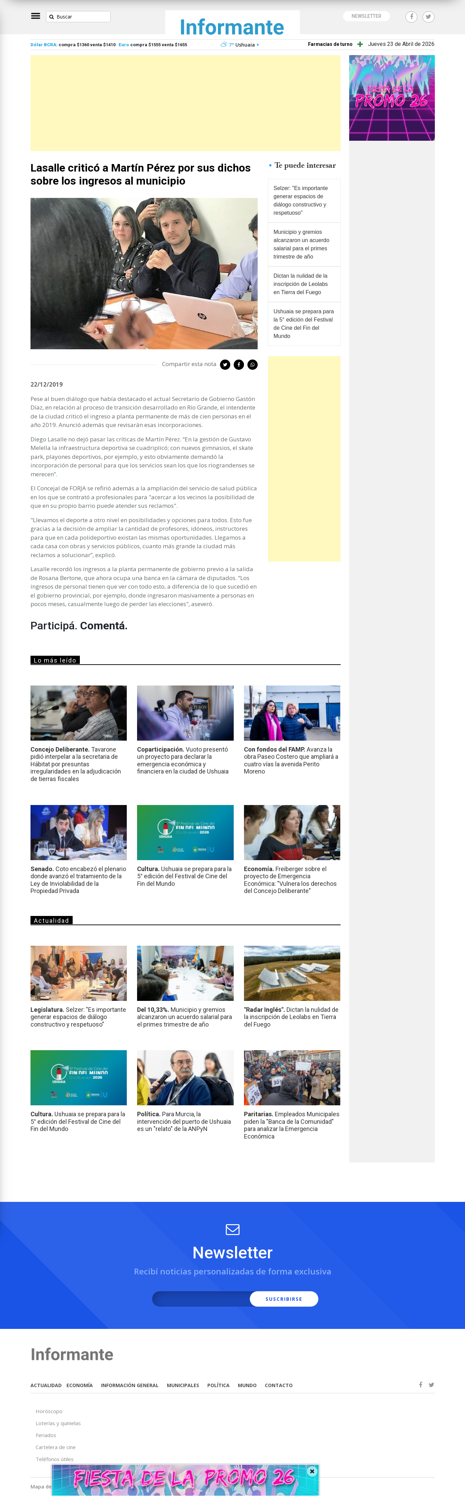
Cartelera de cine (56, 1447)
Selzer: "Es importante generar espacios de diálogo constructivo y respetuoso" (300, 200)
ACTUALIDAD (46, 1385)
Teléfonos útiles (55, 1459)
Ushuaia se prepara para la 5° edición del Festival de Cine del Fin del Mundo (303, 324)
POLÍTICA (218, 1385)
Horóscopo (49, 1411)
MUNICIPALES (183, 1385)
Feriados (46, 1435)
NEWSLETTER (366, 16)
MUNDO (247, 1385)
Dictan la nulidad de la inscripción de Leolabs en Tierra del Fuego (300, 284)
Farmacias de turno (330, 44)
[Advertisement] (185, 103)
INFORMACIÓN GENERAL (130, 1385)
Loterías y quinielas (58, 1423)
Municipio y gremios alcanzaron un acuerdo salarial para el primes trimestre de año (301, 244)
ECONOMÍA (79, 1385)
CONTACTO (279, 1385)
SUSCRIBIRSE (284, 1299)
